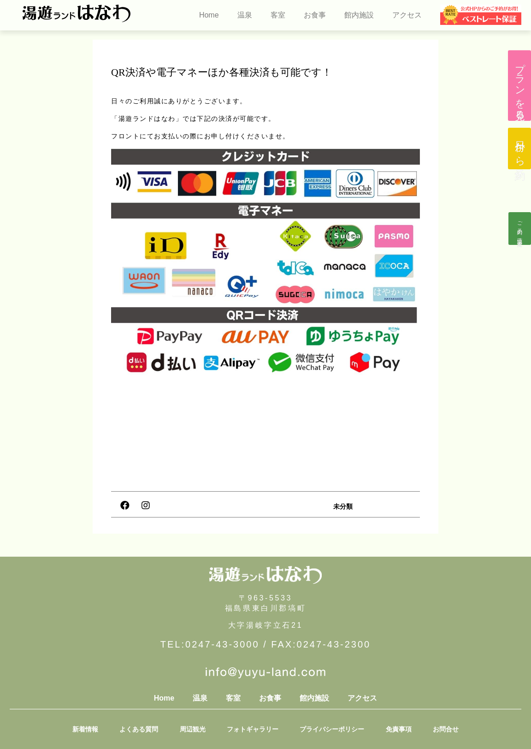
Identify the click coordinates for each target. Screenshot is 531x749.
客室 (278, 15)
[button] (519, 85)
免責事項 (393, 729)
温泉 (244, 15)
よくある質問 (144, 729)
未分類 (343, 506)
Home (209, 15)
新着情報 (94, 729)
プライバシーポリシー (329, 729)
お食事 (315, 15)
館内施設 (359, 15)
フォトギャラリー (252, 729)
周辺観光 (195, 729)
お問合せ (437, 729)
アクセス (407, 15)
